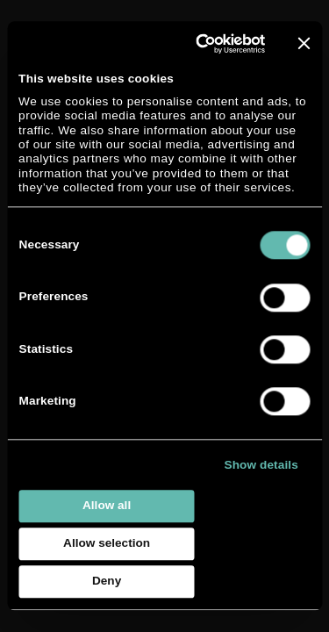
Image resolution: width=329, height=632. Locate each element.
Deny (106, 581)
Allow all (106, 506)
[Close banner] (303, 43)
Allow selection (106, 543)
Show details (261, 464)
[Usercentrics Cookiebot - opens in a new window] (197, 43)
